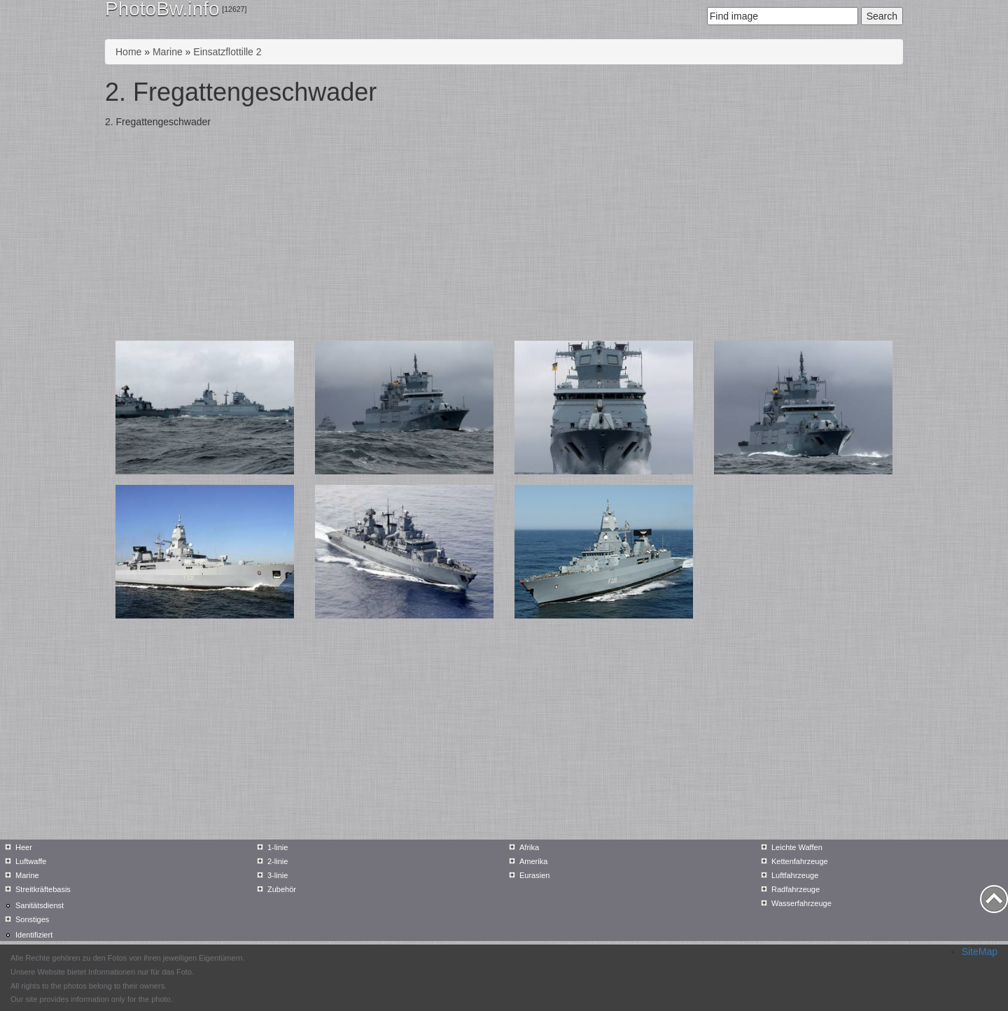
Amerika (533, 861)
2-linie (277, 861)
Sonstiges (32, 919)
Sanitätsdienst (39, 905)
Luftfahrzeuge (794, 875)
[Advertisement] (504, 236)
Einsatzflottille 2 (227, 51)
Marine (168, 51)
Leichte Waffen (796, 847)
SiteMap (979, 951)
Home (128, 51)
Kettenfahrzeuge (799, 861)
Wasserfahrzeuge (801, 903)
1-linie (277, 847)
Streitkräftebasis (43, 889)
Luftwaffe (30, 861)
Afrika (529, 847)
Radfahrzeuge (795, 889)
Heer (23, 847)
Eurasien (534, 875)
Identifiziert (33, 935)
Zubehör (281, 889)
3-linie (277, 875)
